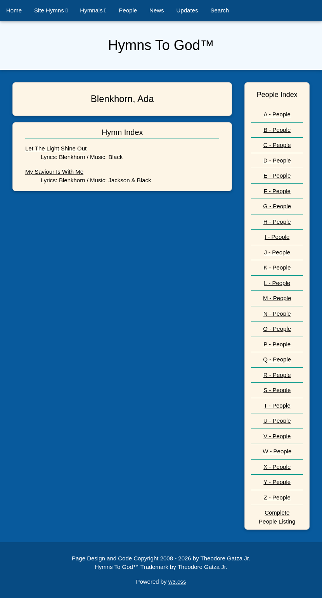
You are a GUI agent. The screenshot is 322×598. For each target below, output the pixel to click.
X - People (277, 466)
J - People (277, 252)
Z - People (277, 497)
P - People (277, 344)
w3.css (177, 581)
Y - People (277, 482)
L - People (277, 283)
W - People (277, 451)
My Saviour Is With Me (54, 171)
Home (14, 10)
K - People (277, 267)
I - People (277, 236)
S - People (277, 390)
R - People (277, 375)
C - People (277, 145)
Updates (187, 10)
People (128, 10)
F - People (277, 191)
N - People (277, 313)
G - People (277, 206)
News (156, 10)
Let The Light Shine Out (56, 148)
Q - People (277, 359)
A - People (277, 114)
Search (219, 10)
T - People (277, 405)
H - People (277, 221)
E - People (277, 175)
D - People (277, 160)
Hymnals (93, 10)
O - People (277, 328)
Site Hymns (51, 10)
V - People (277, 436)
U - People (277, 420)
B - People (277, 129)
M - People (277, 298)
